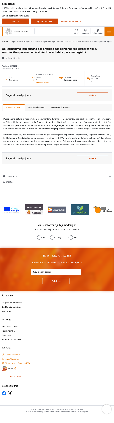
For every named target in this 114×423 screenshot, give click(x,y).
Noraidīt (15, 21)
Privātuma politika (10, 326)
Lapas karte (7, 335)
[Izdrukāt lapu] (57, 176)
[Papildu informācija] (15, 368)
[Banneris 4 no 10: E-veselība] (80, 209)
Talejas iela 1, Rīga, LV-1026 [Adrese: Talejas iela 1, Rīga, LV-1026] (18, 363)
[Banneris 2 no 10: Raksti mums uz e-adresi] (34, 209)
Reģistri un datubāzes (12, 302)
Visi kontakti (15, 376)
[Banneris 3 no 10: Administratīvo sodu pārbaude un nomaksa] (57, 209)
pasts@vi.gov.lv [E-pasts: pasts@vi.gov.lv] (12, 359)
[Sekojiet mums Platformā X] (10, 393)
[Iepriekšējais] (5, 210)
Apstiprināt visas (44, 21)
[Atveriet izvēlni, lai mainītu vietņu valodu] (86, 31)
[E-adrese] (7, 368)
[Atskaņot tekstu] (13, 58)
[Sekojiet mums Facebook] (4, 393)
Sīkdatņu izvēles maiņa (12, 339)
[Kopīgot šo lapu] (57, 181)
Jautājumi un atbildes (11, 307)
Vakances (6, 311)
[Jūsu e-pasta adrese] (56, 272)
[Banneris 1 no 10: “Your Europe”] (11, 209)
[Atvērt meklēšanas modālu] (77, 31)
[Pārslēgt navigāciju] (109, 31)
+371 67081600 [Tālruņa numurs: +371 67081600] (12, 354)
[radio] (41, 237)
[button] (42, 82)
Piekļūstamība (8, 331)
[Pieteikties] (55, 281)
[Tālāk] (108, 210)
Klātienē (92, 95)
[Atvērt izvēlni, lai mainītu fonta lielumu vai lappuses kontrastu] (97, 31)
